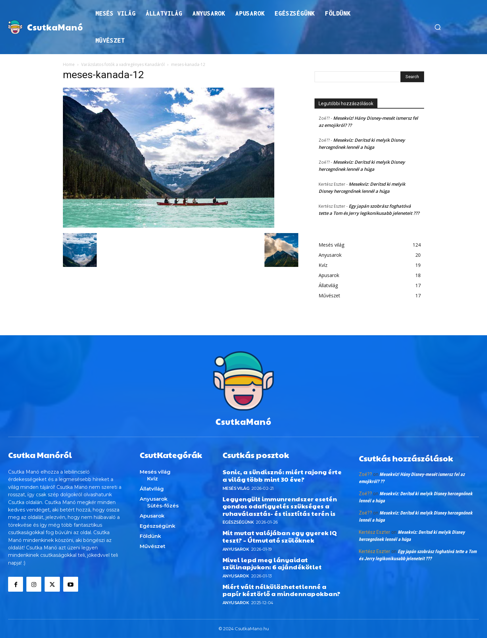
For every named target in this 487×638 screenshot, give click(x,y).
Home (69, 64)
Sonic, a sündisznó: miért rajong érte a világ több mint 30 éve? (282, 475)
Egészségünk (238, 522)
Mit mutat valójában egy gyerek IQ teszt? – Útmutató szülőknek (280, 536)
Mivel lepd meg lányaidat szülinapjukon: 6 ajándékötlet (272, 563)
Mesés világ (236, 488)
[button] (437, 27)
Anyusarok (236, 548)
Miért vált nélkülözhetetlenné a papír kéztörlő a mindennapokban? (282, 590)
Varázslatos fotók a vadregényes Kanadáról (123, 64)
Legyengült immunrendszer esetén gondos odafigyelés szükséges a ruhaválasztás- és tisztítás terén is (280, 505)
